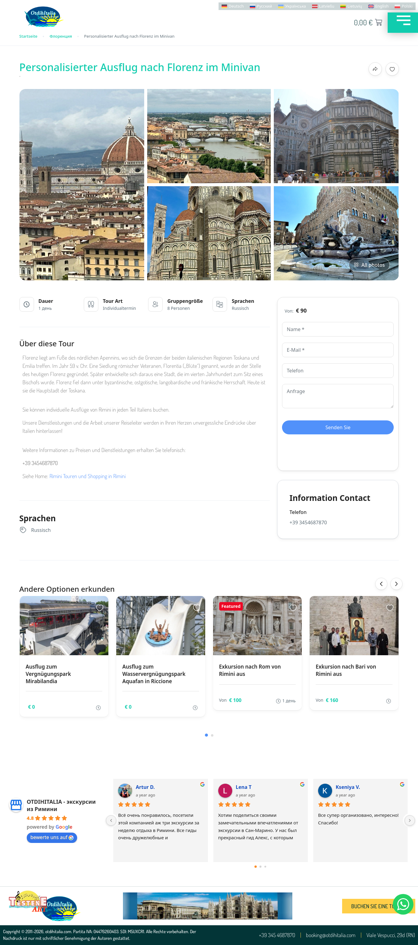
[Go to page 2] (265, 867)
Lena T (244, 787)
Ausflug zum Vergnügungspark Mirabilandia (48, 674)
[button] (206, 735)
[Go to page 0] (255, 866)
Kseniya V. (348, 787)
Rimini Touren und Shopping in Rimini (87, 476)
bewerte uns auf (51, 837)
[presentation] (381, 584)
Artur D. (145, 787)
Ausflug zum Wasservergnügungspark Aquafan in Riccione (153, 674)
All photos (369, 265)
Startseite (28, 36)
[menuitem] (233, 6)
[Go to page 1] (261, 867)
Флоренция (60, 36)
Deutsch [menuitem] (236, 6)
